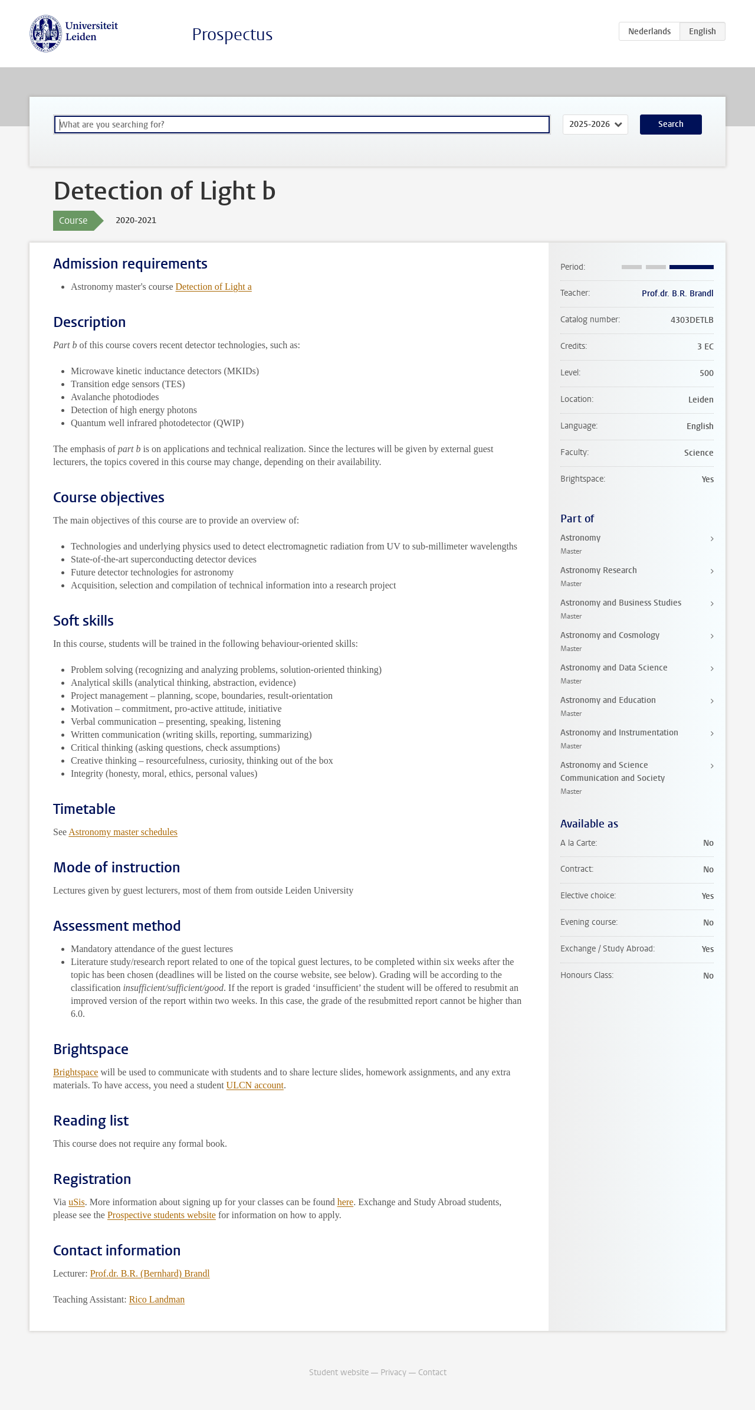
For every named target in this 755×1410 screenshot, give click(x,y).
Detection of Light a (214, 287)
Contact (432, 1372)
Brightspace (75, 1072)
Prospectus (232, 34)
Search (671, 124)
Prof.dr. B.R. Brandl (678, 293)
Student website (339, 1372)
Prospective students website (161, 1215)
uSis (76, 1202)
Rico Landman (157, 1299)
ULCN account (255, 1085)
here (345, 1202)
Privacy (393, 1372)
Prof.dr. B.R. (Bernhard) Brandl (150, 1273)
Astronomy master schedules (123, 832)
